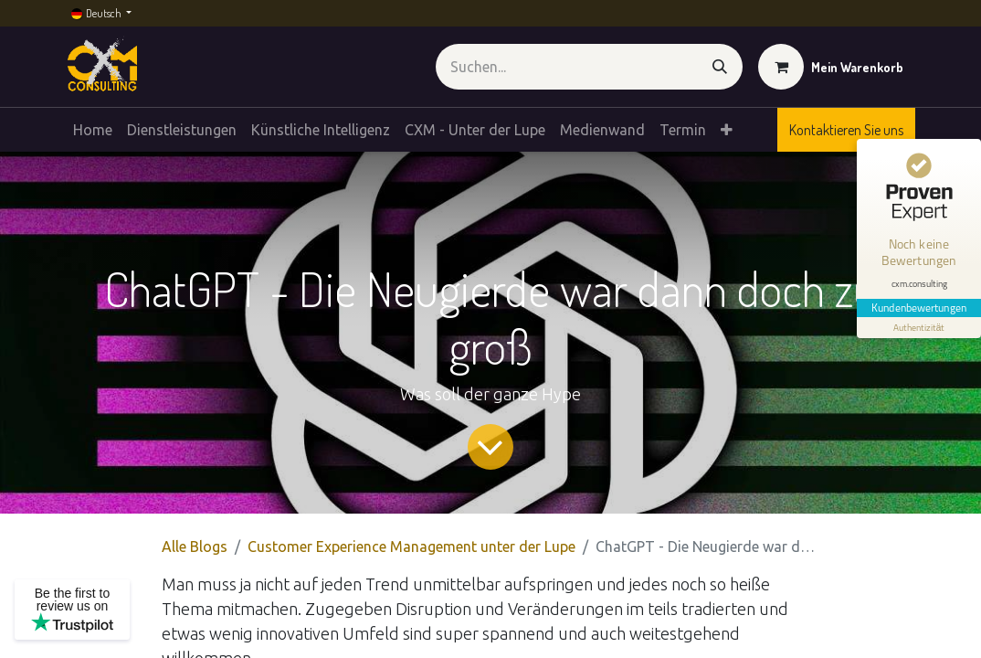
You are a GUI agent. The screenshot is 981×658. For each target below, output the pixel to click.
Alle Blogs (194, 546)
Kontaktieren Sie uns (846, 130)
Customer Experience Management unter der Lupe (411, 546)
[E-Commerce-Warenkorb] (830, 66)
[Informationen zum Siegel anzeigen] (919, 327)
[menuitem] (93, 129)
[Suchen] (720, 67)
